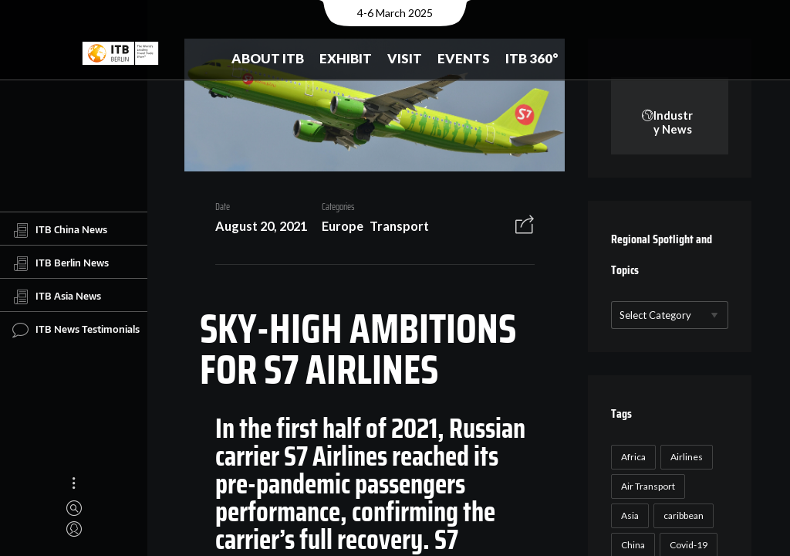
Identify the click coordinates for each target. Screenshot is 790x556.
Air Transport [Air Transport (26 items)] (648, 486)
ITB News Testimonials (76, 329)
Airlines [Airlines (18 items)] (686, 457)
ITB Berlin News (60, 263)
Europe (342, 226)
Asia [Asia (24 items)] (630, 515)
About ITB (267, 58)
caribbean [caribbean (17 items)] (683, 515)
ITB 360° (532, 58)
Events (463, 58)
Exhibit (345, 58)
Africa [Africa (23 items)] (633, 457)
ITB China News (59, 230)
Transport (399, 226)
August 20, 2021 (261, 226)
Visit (404, 58)
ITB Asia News (56, 296)
